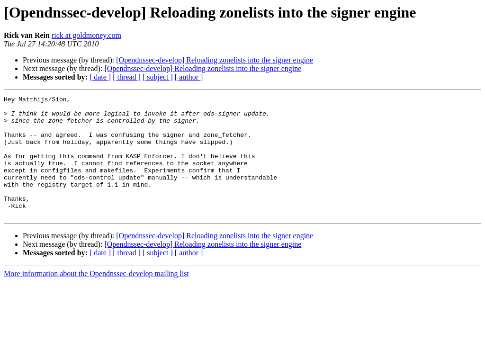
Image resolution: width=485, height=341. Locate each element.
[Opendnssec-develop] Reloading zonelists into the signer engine (214, 60)
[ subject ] (158, 77)
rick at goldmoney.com (86, 35)
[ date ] (100, 77)
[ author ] (189, 77)
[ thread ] (127, 77)
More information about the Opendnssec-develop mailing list (96, 298)
